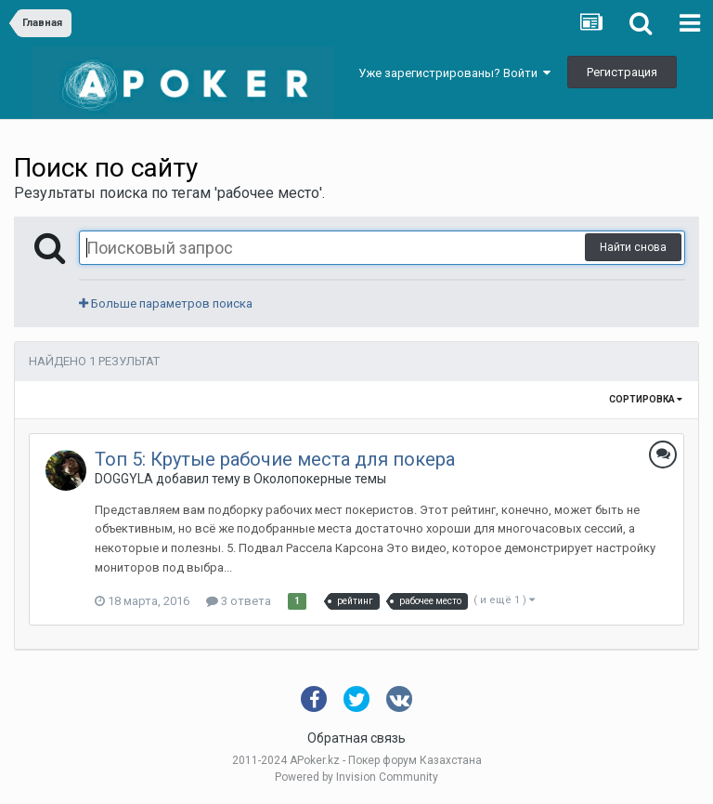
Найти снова (633, 247)
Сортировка (645, 399)
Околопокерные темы (319, 478)
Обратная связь (356, 738)
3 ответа (238, 601)
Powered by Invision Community (356, 777)
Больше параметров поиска (166, 303)
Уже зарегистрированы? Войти (454, 73)
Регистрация (622, 72)
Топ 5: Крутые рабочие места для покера (275, 459)
